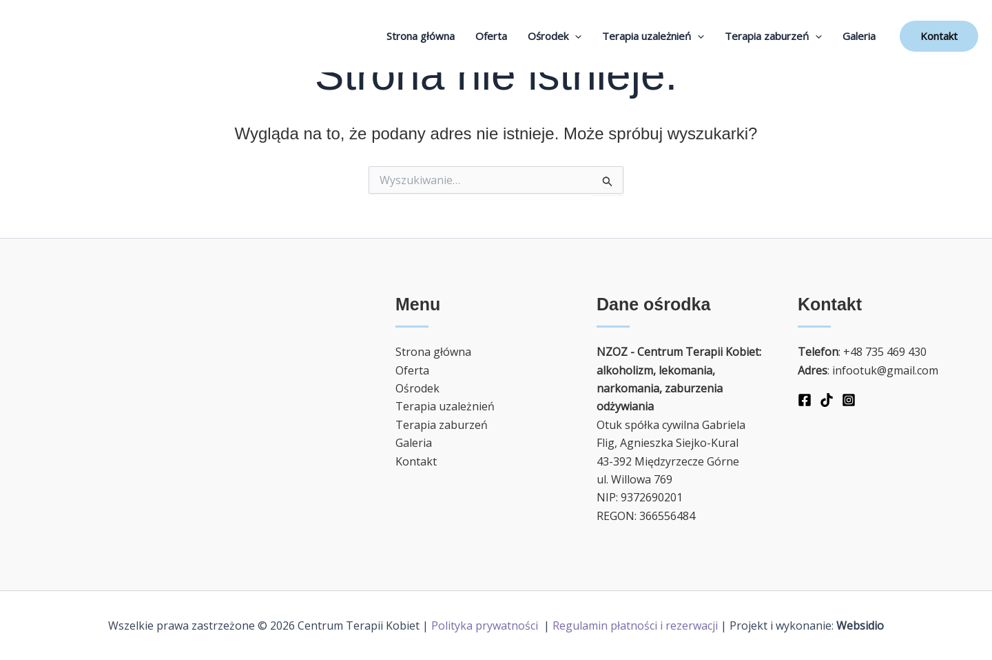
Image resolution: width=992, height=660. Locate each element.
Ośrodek (554, 36)
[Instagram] (849, 400)
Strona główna (420, 36)
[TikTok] (827, 400)
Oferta (491, 36)
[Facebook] (805, 400)
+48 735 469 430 (885, 351)
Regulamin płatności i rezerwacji (635, 625)
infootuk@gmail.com (885, 370)
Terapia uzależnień (653, 36)
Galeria (859, 36)
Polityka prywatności (486, 625)
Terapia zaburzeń (773, 36)
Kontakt (416, 461)
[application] (574, 36)
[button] (939, 36)
